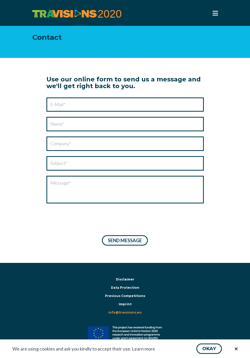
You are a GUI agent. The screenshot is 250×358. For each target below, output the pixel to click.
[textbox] (125, 104)
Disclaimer (125, 279)
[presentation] (85, 220)
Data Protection (125, 288)
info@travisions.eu (125, 312)
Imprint (125, 304)
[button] (209, 349)
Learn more (143, 349)
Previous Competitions (125, 296)
